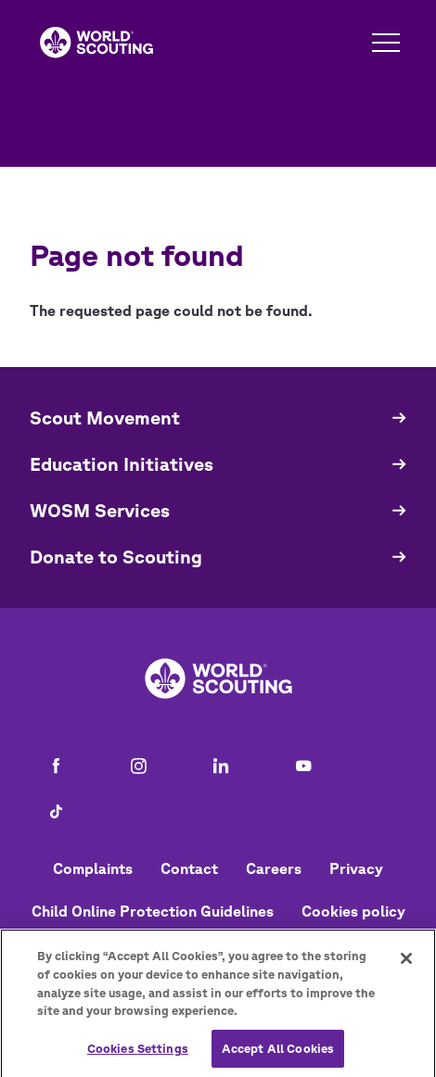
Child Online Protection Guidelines (153, 911)
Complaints (93, 868)
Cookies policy (353, 911)
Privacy (356, 868)
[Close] (406, 964)
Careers (273, 868)
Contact (189, 868)
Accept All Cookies (278, 1053)
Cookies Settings (137, 1053)
